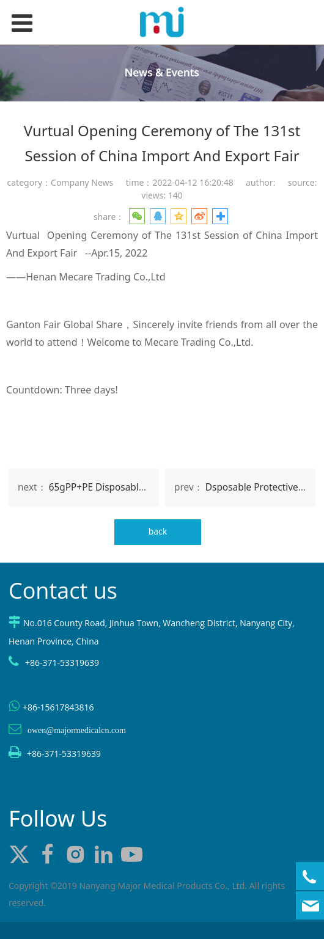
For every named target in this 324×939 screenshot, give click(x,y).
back (158, 531)
